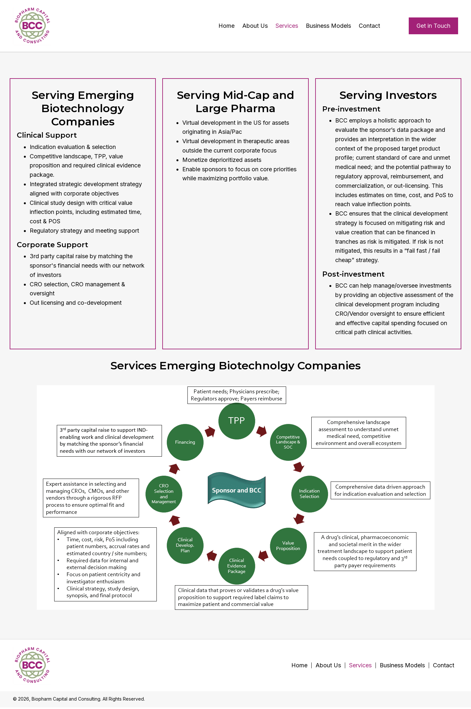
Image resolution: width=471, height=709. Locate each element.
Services (360, 665)
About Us (328, 665)
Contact (443, 665)
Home (299, 665)
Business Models (402, 665)
